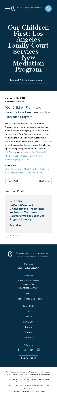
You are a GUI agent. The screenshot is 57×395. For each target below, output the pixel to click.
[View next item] (17, 236)
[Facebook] (18, 349)
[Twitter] (25, 349)
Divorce (28, 316)
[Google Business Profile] (38, 349)
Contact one (45, 141)
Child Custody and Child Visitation (21, 169)
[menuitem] (15, 391)
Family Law (45, 169)
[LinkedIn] (31, 349)
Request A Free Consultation (28, 80)
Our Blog (28, 332)
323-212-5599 (28, 268)
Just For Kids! (28, 358)
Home (28, 311)
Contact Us (28, 337)
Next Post (44, 181)
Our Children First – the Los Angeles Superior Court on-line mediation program (27, 156)
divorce (27, 145)
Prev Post (12, 181)
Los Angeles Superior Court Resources (23, 172)
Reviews (28, 327)
